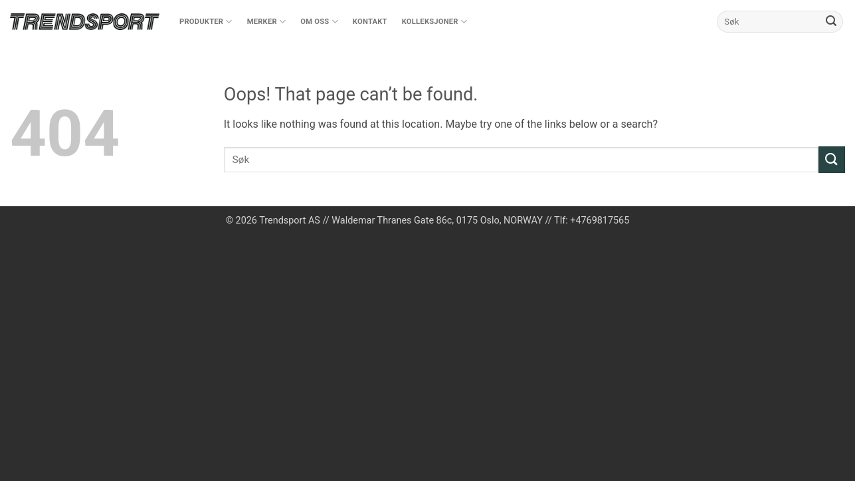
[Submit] (831, 22)
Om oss (319, 21)
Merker (266, 21)
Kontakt (370, 21)
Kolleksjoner (434, 21)
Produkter (206, 21)
